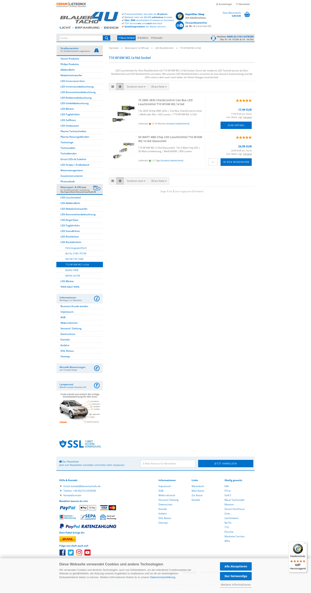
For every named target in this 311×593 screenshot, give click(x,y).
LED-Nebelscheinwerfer (73, 208)
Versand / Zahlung (71, 328)
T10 (227, 527)
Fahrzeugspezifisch (76, 248)
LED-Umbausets (69, 125)
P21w (227, 490)
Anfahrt (143, 37)
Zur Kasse (197, 495)
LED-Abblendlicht (70, 203)
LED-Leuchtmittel (70, 197)
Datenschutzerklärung (162, 577)
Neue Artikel (127, 37)
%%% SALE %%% (69, 286)
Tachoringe (66, 142)
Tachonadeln (67, 148)
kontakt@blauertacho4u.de (86, 486)
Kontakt (157, 37)
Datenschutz (67, 334)
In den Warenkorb (236, 162)
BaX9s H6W (71, 270)
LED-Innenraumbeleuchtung (77, 86)
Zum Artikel (236, 125)
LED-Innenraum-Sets (72, 81)
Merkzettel (243, 4)
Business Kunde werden (74, 306)
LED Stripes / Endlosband (74, 164)
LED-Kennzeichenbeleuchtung (78, 92)
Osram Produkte (69, 58)
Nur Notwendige (236, 576)
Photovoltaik (67, 181)
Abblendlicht (67, 69)
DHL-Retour (164, 518)
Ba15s (228, 522)
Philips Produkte (69, 64)
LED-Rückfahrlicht (70, 242)
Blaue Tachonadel (234, 500)
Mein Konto (198, 490)
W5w (227, 541)
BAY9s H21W (72, 275)
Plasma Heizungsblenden (74, 136)
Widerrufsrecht (69, 323)
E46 (227, 486)
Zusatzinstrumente (71, 176)
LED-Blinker (67, 109)
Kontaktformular (72, 495)
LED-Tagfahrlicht (70, 114)
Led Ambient (231, 518)
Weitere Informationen (236, 584)
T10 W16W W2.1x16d (77, 264)
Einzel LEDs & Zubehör (73, 159)
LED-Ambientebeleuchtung (76, 97)
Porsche (229, 531)
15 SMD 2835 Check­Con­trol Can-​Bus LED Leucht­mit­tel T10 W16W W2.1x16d (165, 102)
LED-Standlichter (70, 231)
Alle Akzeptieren (236, 566)
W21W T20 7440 (74, 259)
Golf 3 (228, 495)
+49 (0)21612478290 (84, 490)
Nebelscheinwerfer (71, 75)
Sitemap (65, 356)
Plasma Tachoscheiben (73, 131)
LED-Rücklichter (69, 236)
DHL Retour (67, 351)
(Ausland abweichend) (178, 123)
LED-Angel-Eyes (69, 220)
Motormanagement (71, 170)
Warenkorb (198, 486)
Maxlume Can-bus (235, 536)
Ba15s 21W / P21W (75, 253)
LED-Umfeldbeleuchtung (74, 103)
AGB (62, 317)
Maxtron (229, 504)
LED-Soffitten (68, 120)
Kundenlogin (224, 4)
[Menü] (304, 544)
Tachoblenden (68, 153)
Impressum (66, 311)
